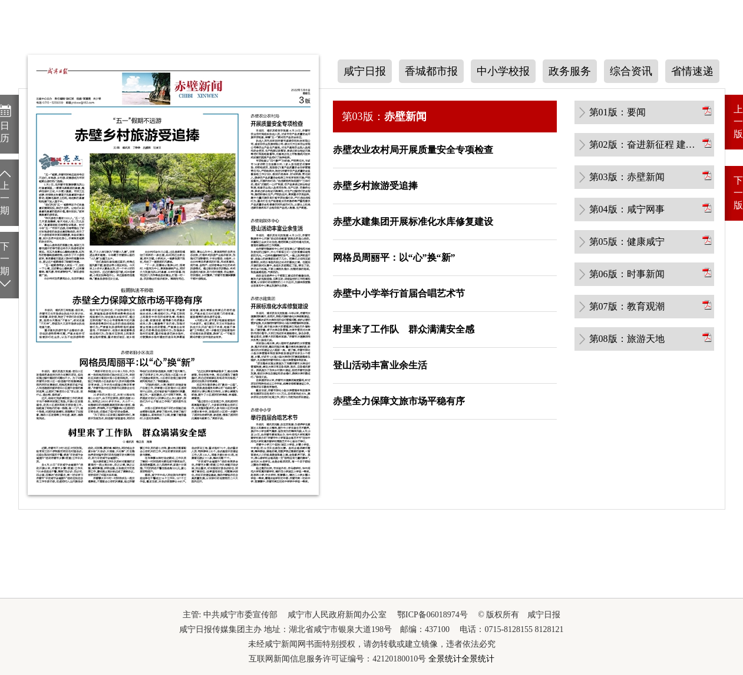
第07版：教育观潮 (627, 306)
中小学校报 (503, 71)
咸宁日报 (365, 71)
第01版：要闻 (617, 112)
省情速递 (692, 71)
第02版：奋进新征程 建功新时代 (645, 144)
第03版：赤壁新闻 (627, 177)
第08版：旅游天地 (627, 339)
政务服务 (570, 71)
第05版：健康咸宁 (627, 242)
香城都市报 (431, 71)
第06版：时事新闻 (627, 274)
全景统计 (444, 658)
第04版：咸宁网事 (627, 209)
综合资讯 (631, 71)
